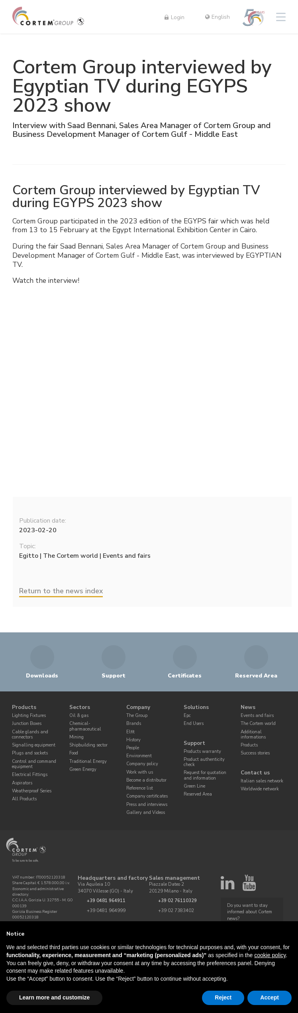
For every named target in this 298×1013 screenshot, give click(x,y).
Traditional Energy (88, 761)
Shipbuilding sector (88, 745)
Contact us (255, 773)
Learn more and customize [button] (54, 997)
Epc (187, 716)
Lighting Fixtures (29, 716)
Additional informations (253, 734)
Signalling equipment (33, 745)
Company (138, 707)
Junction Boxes (26, 724)
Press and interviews (146, 805)
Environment (139, 756)
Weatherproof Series (31, 791)
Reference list (139, 788)
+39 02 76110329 (177, 901)
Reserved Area (198, 795)
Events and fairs (257, 716)
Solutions (196, 707)
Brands (133, 724)
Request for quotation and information (205, 776)
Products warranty (202, 751)
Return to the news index (61, 591)
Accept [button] (269, 997)
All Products (24, 799)
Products (24, 707)
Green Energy (82, 769)
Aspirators (22, 783)
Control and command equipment (34, 764)
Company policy (142, 764)
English (217, 17)
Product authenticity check (204, 762)
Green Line (194, 787)
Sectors (79, 707)
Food (73, 753)
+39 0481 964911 (106, 901)
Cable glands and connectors (30, 734)
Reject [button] (223, 997)
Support (194, 743)
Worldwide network (260, 789)
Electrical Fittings (29, 775)
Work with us (139, 772)
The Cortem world (258, 724)
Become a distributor (146, 780)
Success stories (255, 753)
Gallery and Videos (145, 813)
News (248, 707)
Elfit (130, 732)
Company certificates (147, 797)
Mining (76, 737)
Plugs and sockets (30, 753)
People (132, 748)
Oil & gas (78, 716)
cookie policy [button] (270, 955)
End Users (194, 724)
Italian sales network (262, 781)
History (133, 740)
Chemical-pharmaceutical (85, 726)
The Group (136, 716)
